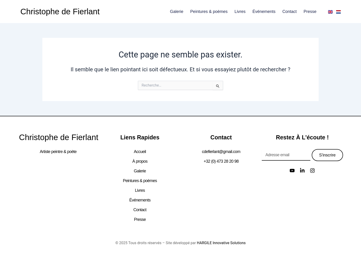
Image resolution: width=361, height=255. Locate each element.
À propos (140, 161)
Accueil (140, 151)
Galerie (176, 11)
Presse (310, 11)
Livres (239, 11)
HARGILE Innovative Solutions (221, 243)
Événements (263, 11)
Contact (289, 11)
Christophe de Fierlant (59, 11)
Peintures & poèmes (208, 11)
